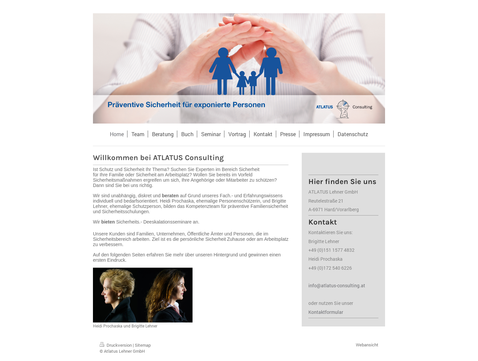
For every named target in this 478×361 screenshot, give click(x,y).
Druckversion (116, 345)
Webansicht (367, 344)
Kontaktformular (325, 312)
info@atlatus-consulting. (334, 285)
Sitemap (143, 345)
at (363, 285)
